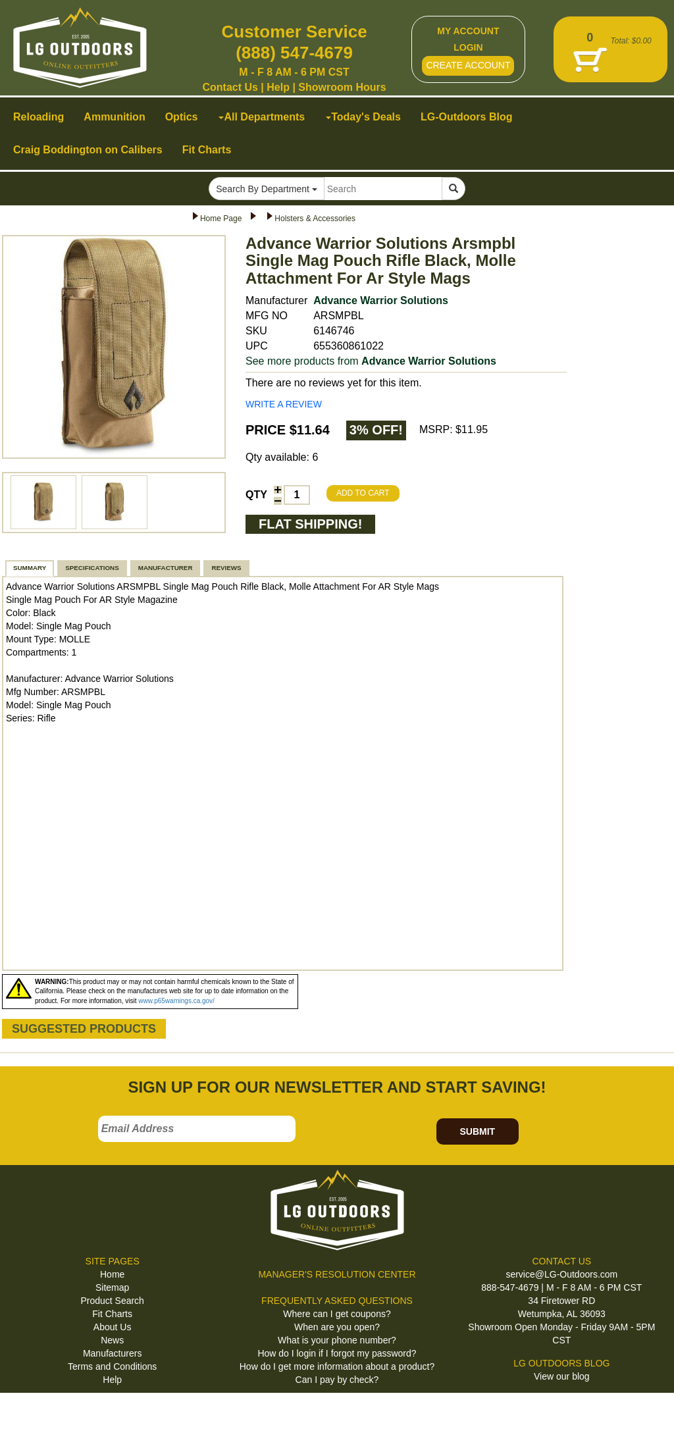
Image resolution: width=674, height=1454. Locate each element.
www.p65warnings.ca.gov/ (176, 1000)
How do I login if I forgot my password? (336, 1353)
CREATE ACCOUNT (468, 65)
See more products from (371, 361)
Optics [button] (181, 116)
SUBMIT (477, 1131)
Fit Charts (112, 1314)
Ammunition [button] (114, 116)
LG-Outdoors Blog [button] (467, 116)
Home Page (221, 218)
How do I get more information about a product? (337, 1366)
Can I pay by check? (337, 1379)
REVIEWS (226, 567)
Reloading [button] (38, 116)
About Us (112, 1327)
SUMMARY (29, 567)
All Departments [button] (262, 116)
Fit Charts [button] (207, 149)
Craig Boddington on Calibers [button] (88, 149)
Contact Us (229, 87)
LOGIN (468, 47)
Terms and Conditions (112, 1366)
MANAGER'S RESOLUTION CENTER (336, 1274)
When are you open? (337, 1327)
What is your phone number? (337, 1340)
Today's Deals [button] (363, 116)
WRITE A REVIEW (284, 404)
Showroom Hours (342, 87)
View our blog (562, 1376)
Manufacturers (112, 1353)
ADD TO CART (363, 493)
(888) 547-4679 (294, 53)
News (112, 1340)
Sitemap (112, 1287)
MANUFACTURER (165, 567)
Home (112, 1274)
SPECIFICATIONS (91, 567)
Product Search (112, 1300)
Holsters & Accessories (314, 218)
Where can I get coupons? (336, 1314)
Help (278, 87)
